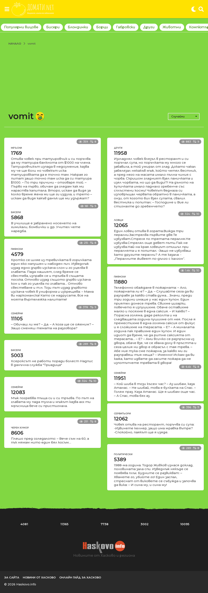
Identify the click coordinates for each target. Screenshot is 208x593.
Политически (123, 454)
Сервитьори (122, 413)
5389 (120, 459)
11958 (120, 153)
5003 (17, 355)
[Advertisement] (104, 77)
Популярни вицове (21, 27)
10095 (184, 524)
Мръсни (16, 148)
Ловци (118, 220)
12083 (18, 392)
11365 (64, 524)
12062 (121, 419)
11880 (120, 282)
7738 (104, 524)
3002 (144, 524)
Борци (102, 27)
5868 (17, 217)
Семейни (17, 313)
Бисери (53, 27)
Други (149, 27)
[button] (6, 9)
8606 (17, 433)
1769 (16, 153)
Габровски (125, 27)
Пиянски (17, 249)
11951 (120, 378)
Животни (172, 27)
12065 (121, 225)
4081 (24, 524)
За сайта (11, 577)
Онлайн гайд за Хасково (80, 577)
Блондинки (78, 27)
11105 (17, 319)
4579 (17, 254)
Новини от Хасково (39, 577)
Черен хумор (20, 427)
